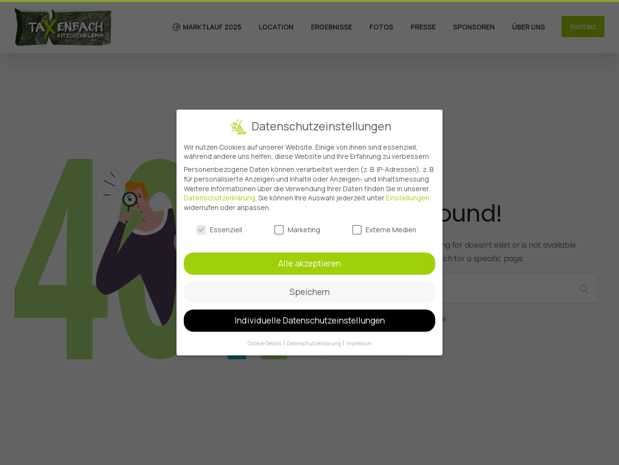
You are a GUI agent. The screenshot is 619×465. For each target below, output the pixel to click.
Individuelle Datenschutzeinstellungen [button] (310, 317)
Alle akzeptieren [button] (309, 260)
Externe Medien (384, 226)
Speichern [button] (310, 289)
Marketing (297, 226)
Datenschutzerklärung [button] (314, 340)
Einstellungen (407, 194)
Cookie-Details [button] (265, 340)
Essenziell (219, 226)
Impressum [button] (359, 340)
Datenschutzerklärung (219, 194)
